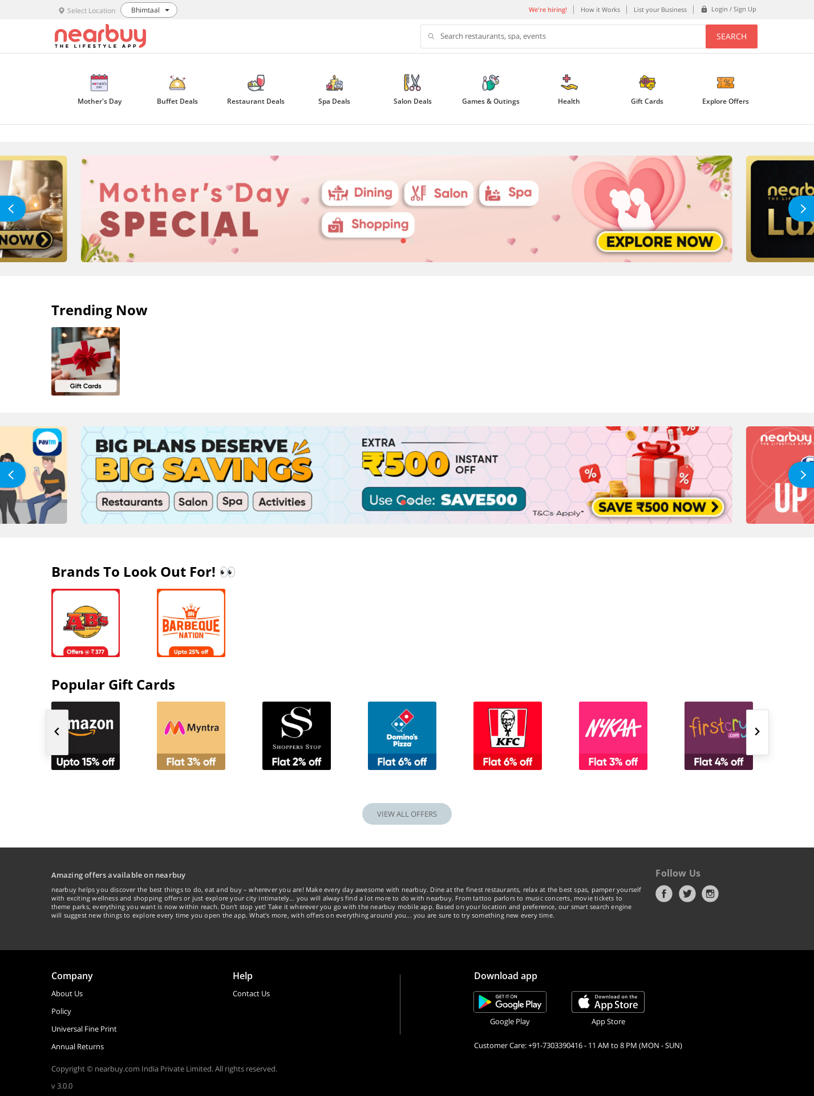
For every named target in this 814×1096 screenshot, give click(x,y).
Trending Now (99, 309)
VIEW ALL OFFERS (407, 814)
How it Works (600, 9)
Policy (61, 1011)
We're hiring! (548, 9)
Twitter (687, 893)
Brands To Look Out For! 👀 (143, 571)
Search (731, 36)
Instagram (710, 893)
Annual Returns (77, 1046)
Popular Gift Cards (113, 684)
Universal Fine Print (84, 1029)
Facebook (664, 893)
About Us (67, 993)
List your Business (660, 9)
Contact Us (251, 993)
